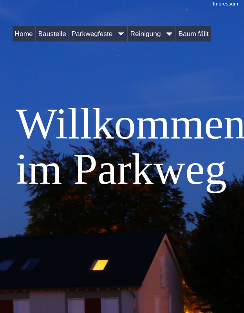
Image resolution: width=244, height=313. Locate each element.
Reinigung (151, 34)
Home (24, 34)
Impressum (225, 4)
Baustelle (52, 34)
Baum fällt (194, 34)
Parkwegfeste (98, 34)
